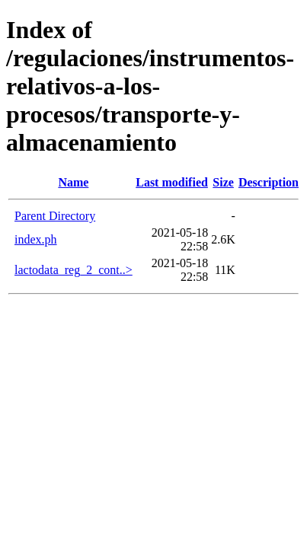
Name (73, 182)
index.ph (35, 239)
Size (223, 182)
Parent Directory (54, 215)
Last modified (172, 182)
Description (268, 182)
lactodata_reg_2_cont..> (73, 269)
